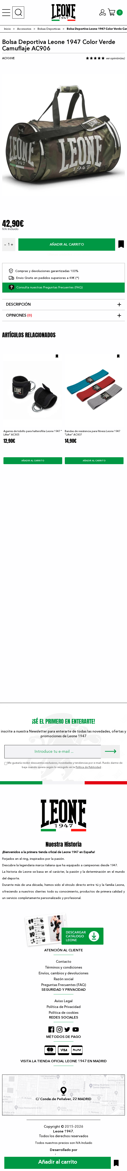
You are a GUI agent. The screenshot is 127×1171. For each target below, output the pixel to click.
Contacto (63, 961)
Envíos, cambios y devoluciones (63, 973)
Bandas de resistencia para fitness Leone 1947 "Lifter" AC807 (92, 432)
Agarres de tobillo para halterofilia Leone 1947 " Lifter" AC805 (32, 432)
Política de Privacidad (64, 1007)
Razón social (63, 979)
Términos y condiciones (63, 967)
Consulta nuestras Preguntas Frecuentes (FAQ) (46, 287)
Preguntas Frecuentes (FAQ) (63, 985)
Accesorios (24, 29)
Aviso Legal (63, 1001)
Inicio (7, 29)
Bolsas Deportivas (49, 29)
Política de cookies (63, 1012)
